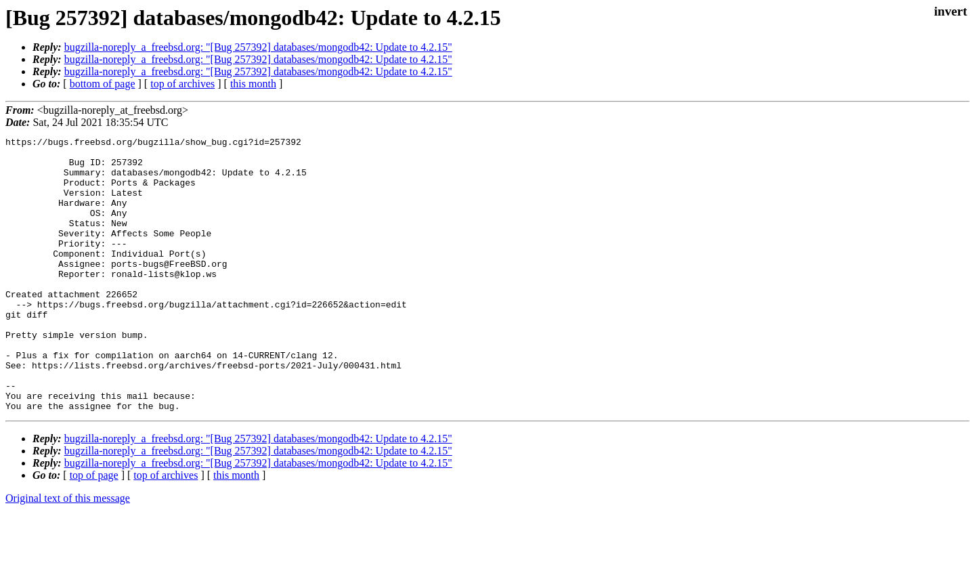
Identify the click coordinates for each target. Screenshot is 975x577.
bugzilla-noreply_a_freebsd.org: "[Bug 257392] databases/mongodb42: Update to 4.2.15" (258, 47)
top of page (94, 530)
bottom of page (102, 83)
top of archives (182, 83)
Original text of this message (67, 553)
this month (253, 83)
